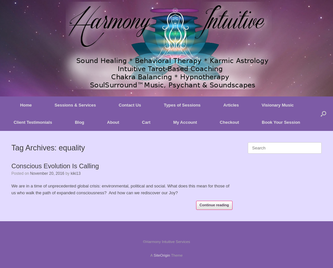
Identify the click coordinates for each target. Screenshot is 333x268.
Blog (79, 122)
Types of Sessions (182, 105)
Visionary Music (278, 105)
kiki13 (76, 173)
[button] (323, 113)
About (113, 122)
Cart (146, 122)
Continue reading (214, 205)
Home (26, 105)
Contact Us (130, 105)
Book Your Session (281, 122)
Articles (231, 105)
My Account (185, 122)
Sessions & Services (75, 105)
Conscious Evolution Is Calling (55, 166)
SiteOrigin (161, 255)
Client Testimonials (33, 122)
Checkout (229, 122)
